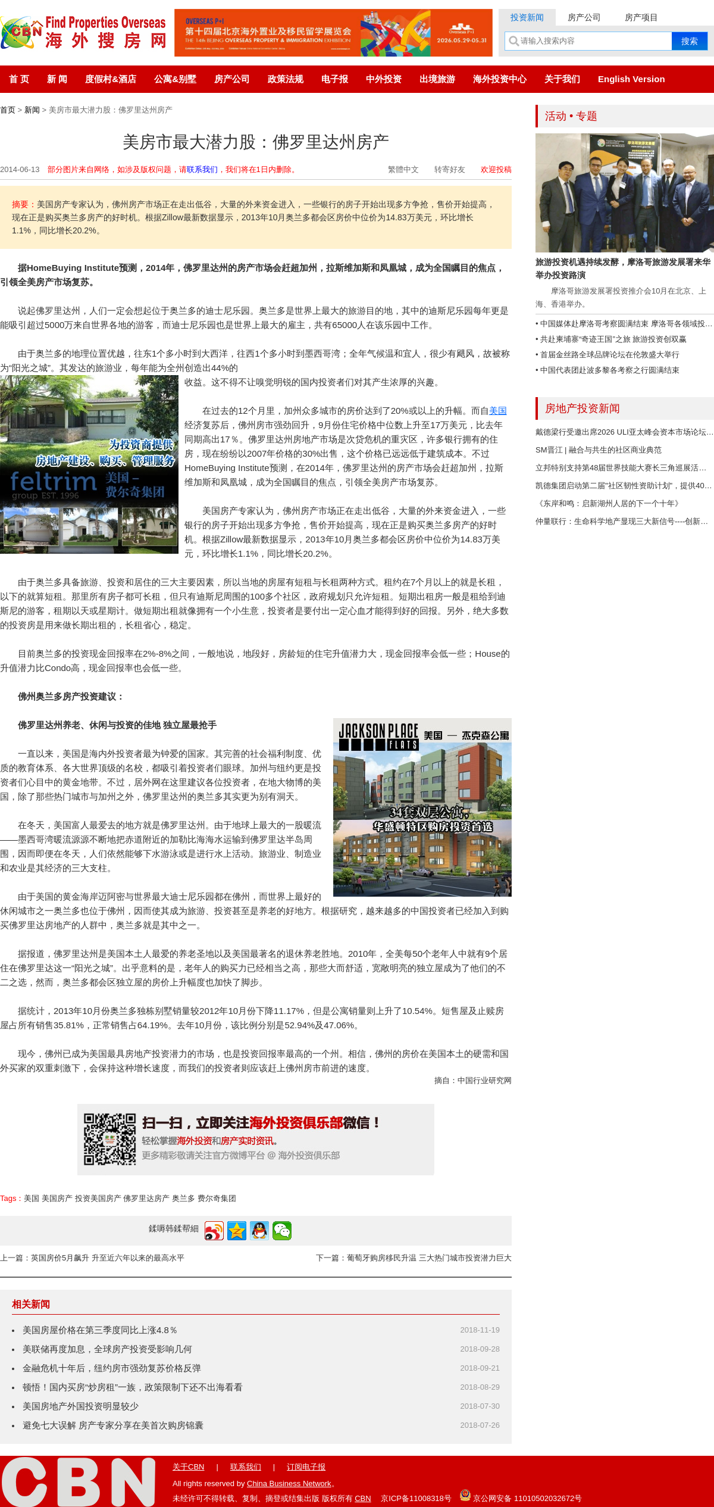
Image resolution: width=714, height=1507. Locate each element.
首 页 (19, 79)
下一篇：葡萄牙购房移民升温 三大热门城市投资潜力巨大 (414, 1257)
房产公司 (584, 17)
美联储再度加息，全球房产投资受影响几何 (107, 1349)
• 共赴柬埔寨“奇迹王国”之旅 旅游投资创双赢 (611, 339)
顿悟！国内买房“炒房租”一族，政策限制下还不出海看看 (133, 1387)
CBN (363, 1498)
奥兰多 (183, 1198)
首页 (7, 109)
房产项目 (641, 17)
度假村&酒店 (110, 79)
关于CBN (188, 1466)
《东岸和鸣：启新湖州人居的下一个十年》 (609, 503)
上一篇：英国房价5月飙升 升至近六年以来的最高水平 (92, 1257)
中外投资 (384, 79)
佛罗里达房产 (146, 1198)
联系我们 (202, 169)
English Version (631, 79)
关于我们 (562, 79)
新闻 (32, 109)
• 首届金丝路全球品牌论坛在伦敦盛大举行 (607, 354)
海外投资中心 (500, 79)
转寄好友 (449, 169)
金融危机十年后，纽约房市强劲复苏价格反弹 (112, 1368)
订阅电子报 (306, 1466)
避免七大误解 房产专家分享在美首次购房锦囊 (113, 1425)
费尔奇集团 (217, 1198)
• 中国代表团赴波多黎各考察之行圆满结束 (607, 370)
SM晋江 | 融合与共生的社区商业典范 (599, 449)
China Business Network (289, 1483)
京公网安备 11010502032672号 (520, 1495)
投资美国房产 (98, 1198)
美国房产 (57, 1198)
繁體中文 (403, 169)
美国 (498, 410)
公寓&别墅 (175, 79)
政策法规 (285, 79)
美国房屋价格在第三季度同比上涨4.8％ (100, 1330)
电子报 (334, 79)
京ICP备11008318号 (416, 1498)
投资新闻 (527, 17)
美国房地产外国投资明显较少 (81, 1406)
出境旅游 (437, 79)
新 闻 (57, 79)
